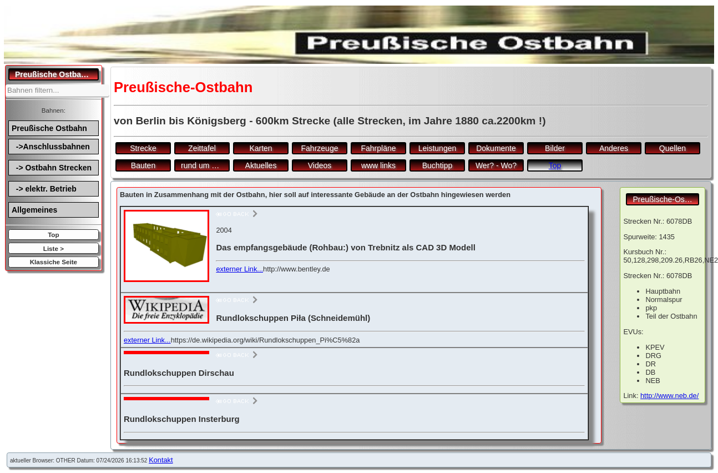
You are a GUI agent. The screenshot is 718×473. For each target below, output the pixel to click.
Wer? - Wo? (496, 165)
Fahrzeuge (319, 148)
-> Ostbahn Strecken (52, 167)
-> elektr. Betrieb (44, 188)
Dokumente (496, 148)
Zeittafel (202, 148)
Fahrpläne (378, 148)
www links (378, 165)
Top (53, 234)
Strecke (143, 148)
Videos (320, 165)
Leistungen (437, 148)
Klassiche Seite (53, 261)
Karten (260, 148)
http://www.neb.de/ (669, 395)
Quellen (672, 148)
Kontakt (161, 460)
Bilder (555, 148)
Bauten (143, 165)
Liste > (53, 248)
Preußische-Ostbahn (666, 199)
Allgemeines (34, 209)
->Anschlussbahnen (51, 146)
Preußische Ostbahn (49, 128)
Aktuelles (261, 165)
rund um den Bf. (205, 165)
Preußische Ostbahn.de (57, 74)
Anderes (613, 148)
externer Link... (239, 269)
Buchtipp (437, 165)
